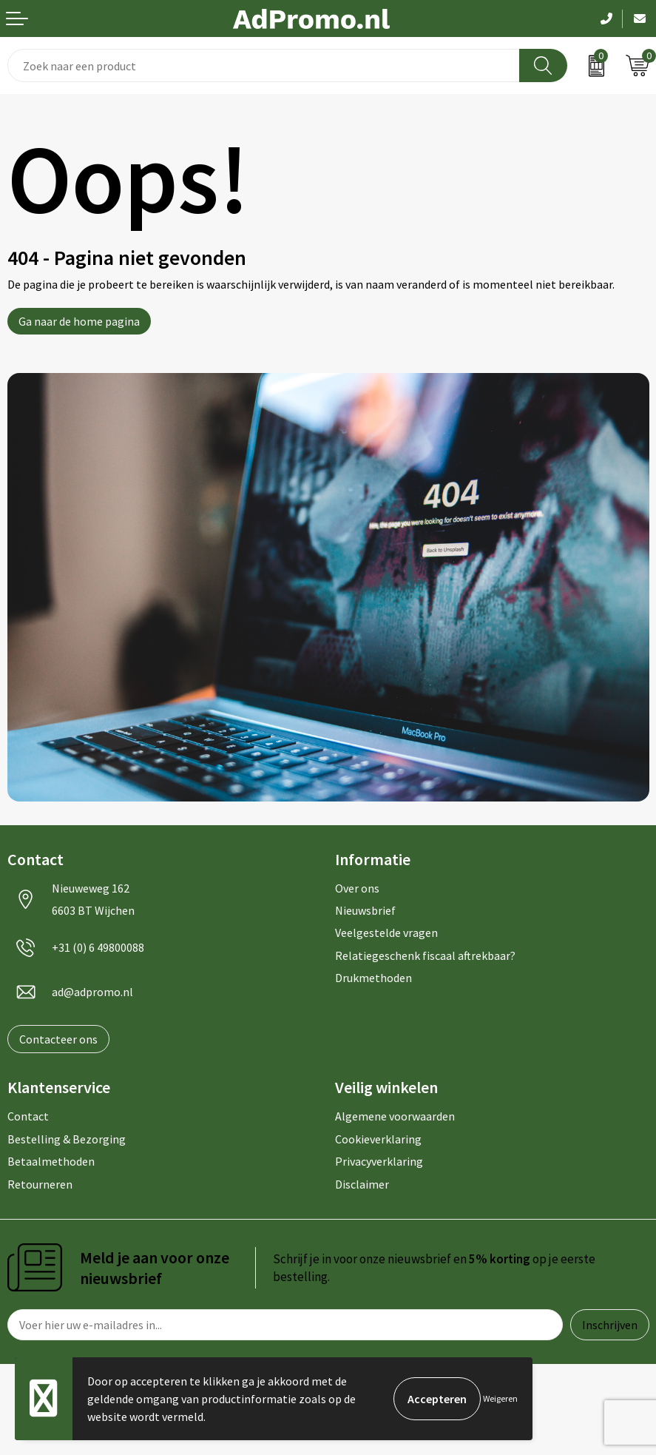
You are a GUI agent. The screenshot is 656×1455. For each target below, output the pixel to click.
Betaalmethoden (51, 1161)
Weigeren (500, 1398)
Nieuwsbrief (365, 910)
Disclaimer (362, 1184)
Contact (28, 1116)
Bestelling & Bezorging (66, 1139)
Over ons (357, 888)
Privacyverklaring (379, 1161)
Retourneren (39, 1184)
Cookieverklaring (378, 1139)
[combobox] (263, 65)
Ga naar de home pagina (79, 321)
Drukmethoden (373, 977)
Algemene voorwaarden (395, 1116)
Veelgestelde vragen (386, 932)
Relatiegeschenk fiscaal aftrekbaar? (425, 955)
